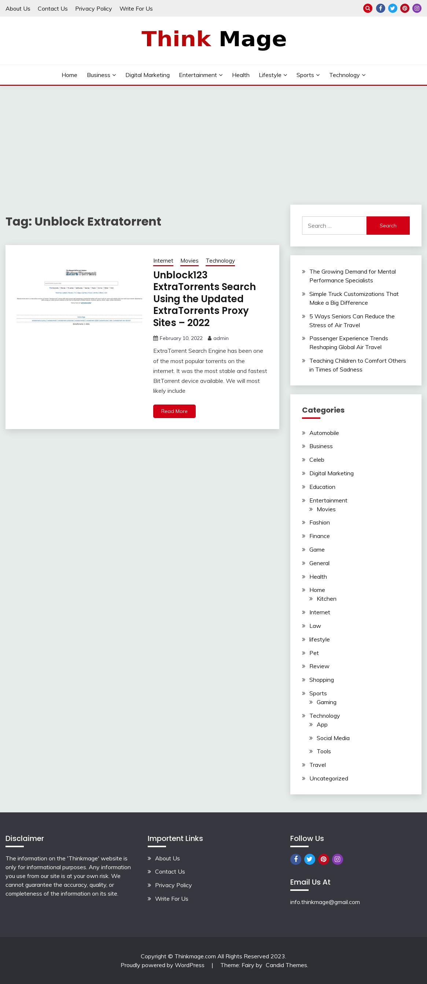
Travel (317, 764)
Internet (163, 260)
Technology (344, 74)
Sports (305, 74)
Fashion (319, 522)
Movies (189, 260)
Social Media (333, 738)
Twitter (392, 8)
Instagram (417, 8)
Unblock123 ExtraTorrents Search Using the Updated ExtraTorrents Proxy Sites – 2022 (204, 298)
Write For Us (136, 8)
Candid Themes (286, 965)
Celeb (316, 459)
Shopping (321, 679)
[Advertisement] (213, 140)
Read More (174, 411)
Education (322, 486)
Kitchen (326, 598)
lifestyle (270, 74)
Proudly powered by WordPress (163, 965)
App (322, 724)
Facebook (380, 8)
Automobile (324, 432)
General (319, 563)
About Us (17, 8)
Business (98, 74)
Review (319, 666)
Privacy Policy (93, 8)
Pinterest (404, 8)
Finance (319, 535)
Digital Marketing (147, 74)
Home (69, 74)
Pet (314, 652)
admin (221, 338)
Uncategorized (328, 778)
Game (317, 549)
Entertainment (198, 74)
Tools (324, 751)
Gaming (326, 702)
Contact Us (53, 8)
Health (241, 74)
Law (315, 625)
